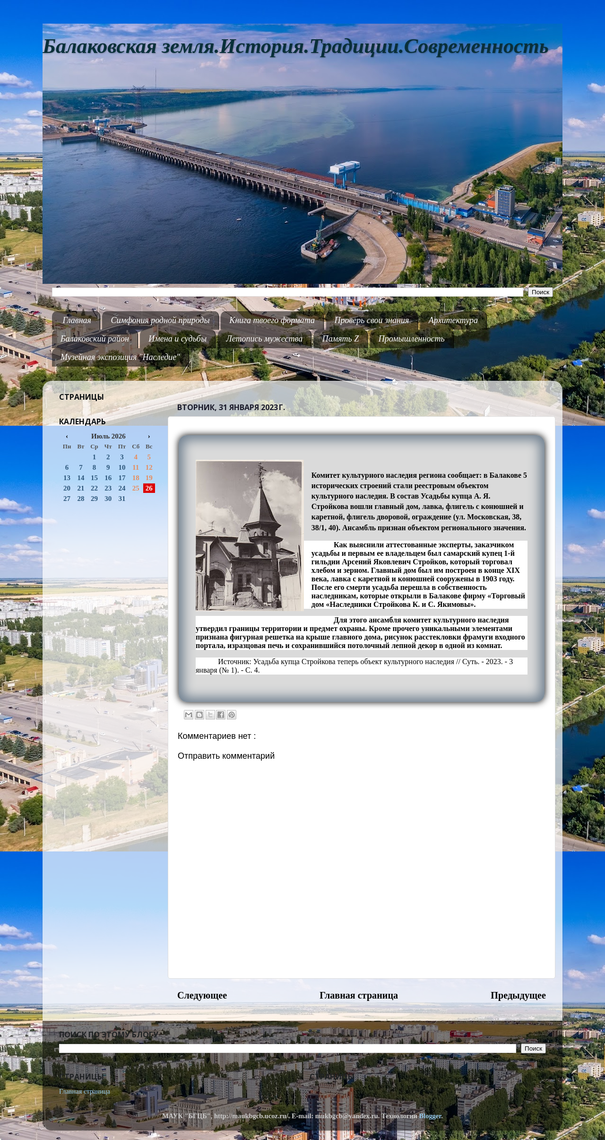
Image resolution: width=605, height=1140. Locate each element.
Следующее (202, 995)
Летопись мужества (264, 338)
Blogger (430, 1116)
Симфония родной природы (160, 320)
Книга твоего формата (272, 320)
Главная (77, 320)
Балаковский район (94, 338)
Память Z (340, 338)
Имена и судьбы (177, 338)
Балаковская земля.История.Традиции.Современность (296, 46)
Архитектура (453, 320)
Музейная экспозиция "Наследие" (120, 357)
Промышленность (412, 338)
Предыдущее (518, 995)
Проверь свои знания (372, 320)
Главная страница (359, 995)
